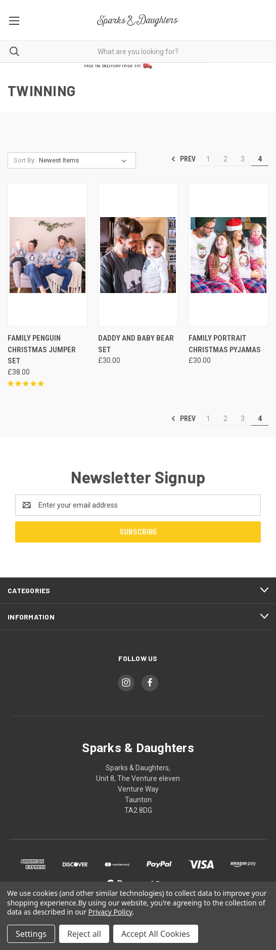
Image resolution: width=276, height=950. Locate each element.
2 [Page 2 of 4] (225, 159)
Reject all (84, 933)
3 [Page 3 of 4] (243, 159)
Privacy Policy (110, 912)
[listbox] (84, 160)
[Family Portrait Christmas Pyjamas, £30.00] (228, 255)
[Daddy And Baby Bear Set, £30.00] (138, 255)
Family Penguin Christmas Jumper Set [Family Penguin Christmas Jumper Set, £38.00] (42, 349)
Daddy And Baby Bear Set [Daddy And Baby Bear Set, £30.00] (136, 344)
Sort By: (25, 160)
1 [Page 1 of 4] (208, 159)
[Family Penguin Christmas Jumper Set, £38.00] (47, 255)
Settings (31, 933)
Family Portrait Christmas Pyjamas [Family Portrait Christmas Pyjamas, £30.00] (225, 344)
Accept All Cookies (155, 933)
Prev (183, 159)
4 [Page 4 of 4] (260, 159)
